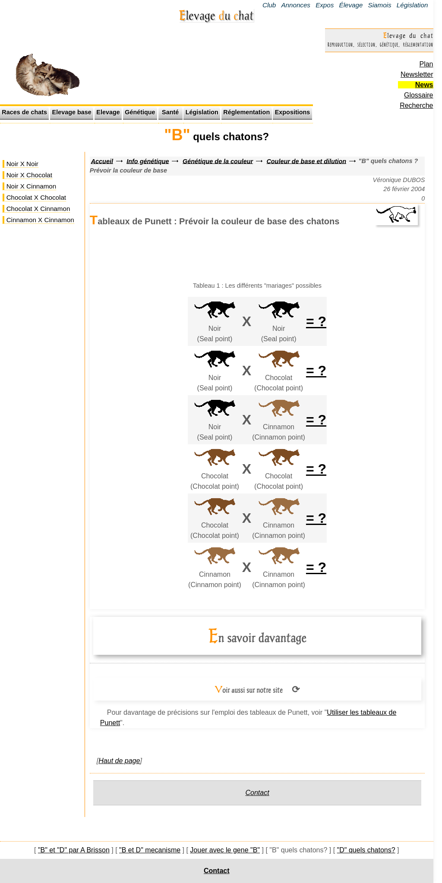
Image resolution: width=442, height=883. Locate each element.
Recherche (416, 105)
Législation (412, 5)
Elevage (108, 112)
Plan (426, 64)
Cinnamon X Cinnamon (40, 219)
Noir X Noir (22, 163)
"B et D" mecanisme (149, 850)
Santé (170, 112)
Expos (325, 5)
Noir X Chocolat (29, 175)
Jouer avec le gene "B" (225, 850)
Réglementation (246, 112)
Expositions (292, 112)
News (424, 84)
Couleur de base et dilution (306, 160)
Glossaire (418, 95)
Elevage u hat (216, 15)
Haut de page (119, 760)
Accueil (102, 160)
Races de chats (24, 112)
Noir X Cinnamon (31, 186)
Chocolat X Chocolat (36, 197)
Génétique (140, 112)
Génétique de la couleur (218, 160)
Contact (257, 792)
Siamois (379, 5)
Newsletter (417, 74)
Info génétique (147, 160)
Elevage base (72, 112)
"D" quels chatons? (366, 850)
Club (269, 5)
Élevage (351, 5)
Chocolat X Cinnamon (38, 208)
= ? (316, 321)
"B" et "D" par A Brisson (74, 850)
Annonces (295, 5)
